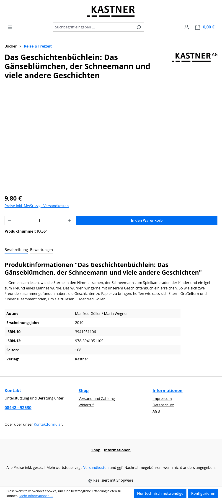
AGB (156, 411)
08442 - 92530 (18, 407)
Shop (84, 390)
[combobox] (93, 27)
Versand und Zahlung (97, 398)
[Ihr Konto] (186, 26)
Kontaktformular (48, 424)
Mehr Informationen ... (36, 496)
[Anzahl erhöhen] (69, 220)
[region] (111, 141)
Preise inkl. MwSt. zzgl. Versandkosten (37, 205)
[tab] (16, 250)
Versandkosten (95, 467)
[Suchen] (138, 27)
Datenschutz (163, 404)
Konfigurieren (203, 493)
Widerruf (86, 404)
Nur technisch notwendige (160, 493)
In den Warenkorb (147, 220)
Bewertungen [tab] (41, 249)
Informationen (167, 390)
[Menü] (10, 27)
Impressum (162, 398)
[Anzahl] (39, 220)
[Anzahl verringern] (9, 220)
